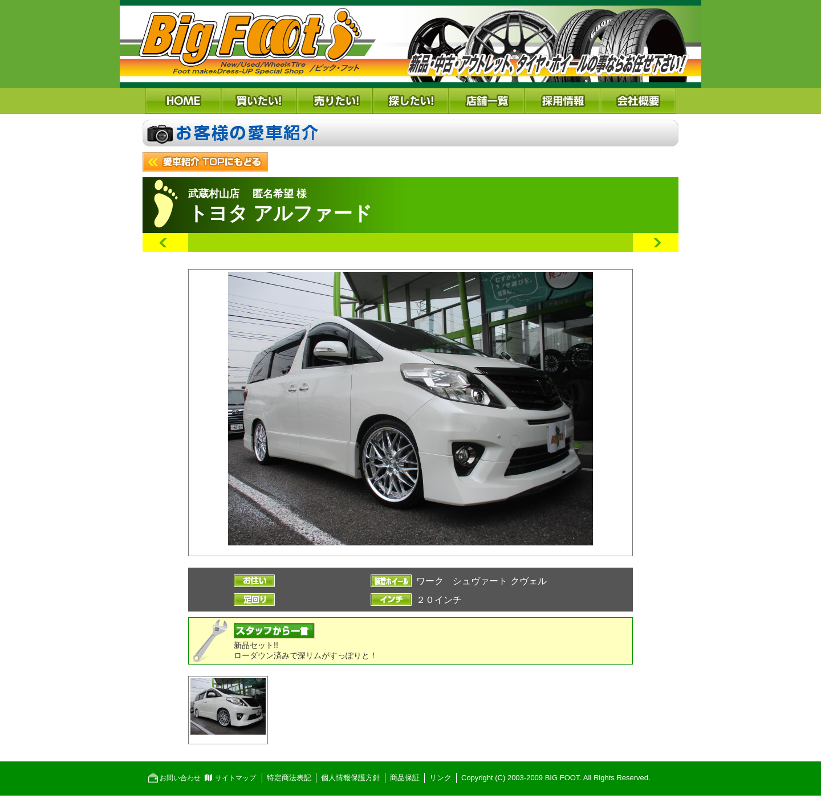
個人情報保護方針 (350, 777)
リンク (440, 777)
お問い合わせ (180, 778)
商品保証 (405, 777)
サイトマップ (235, 778)
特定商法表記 (289, 777)
